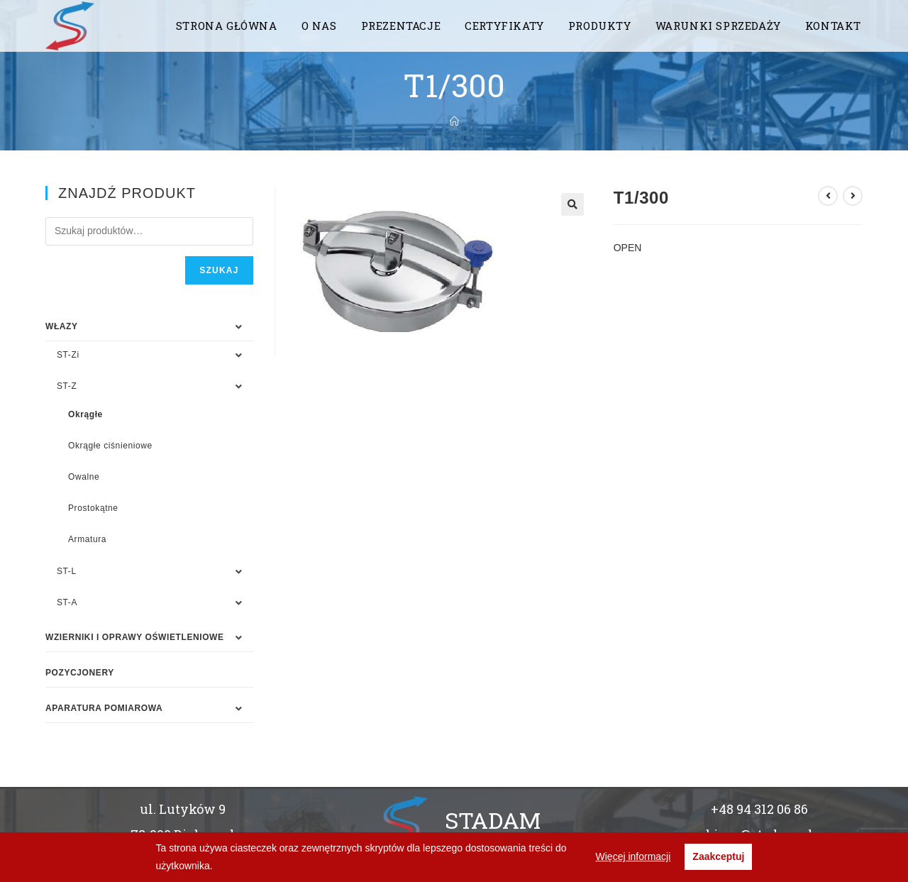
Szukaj (218, 270)
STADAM (493, 820)
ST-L (67, 571)
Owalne (83, 477)
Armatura (87, 539)
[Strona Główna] (454, 121)
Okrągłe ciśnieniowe (110, 446)
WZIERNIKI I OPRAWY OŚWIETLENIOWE (134, 637)
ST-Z (67, 386)
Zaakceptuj (718, 856)
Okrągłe (85, 414)
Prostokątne (93, 508)
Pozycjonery (79, 673)
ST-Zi (68, 355)
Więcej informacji (633, 856)
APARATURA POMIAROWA (103, 708)
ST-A (67, 602)
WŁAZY (61, 326)
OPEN (628, 247)
